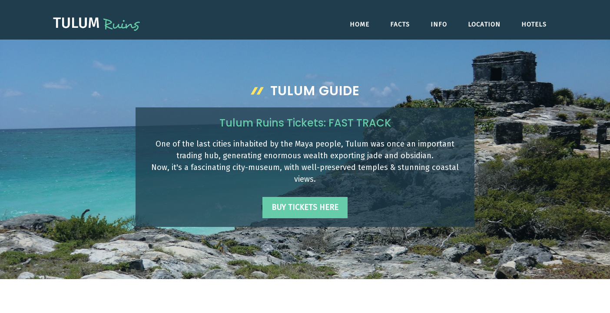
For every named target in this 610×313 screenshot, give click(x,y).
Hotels (534, 24)
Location (484, 24)
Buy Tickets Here (305, 207)
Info (439, 24)
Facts (400, 24)
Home (359, 24)
